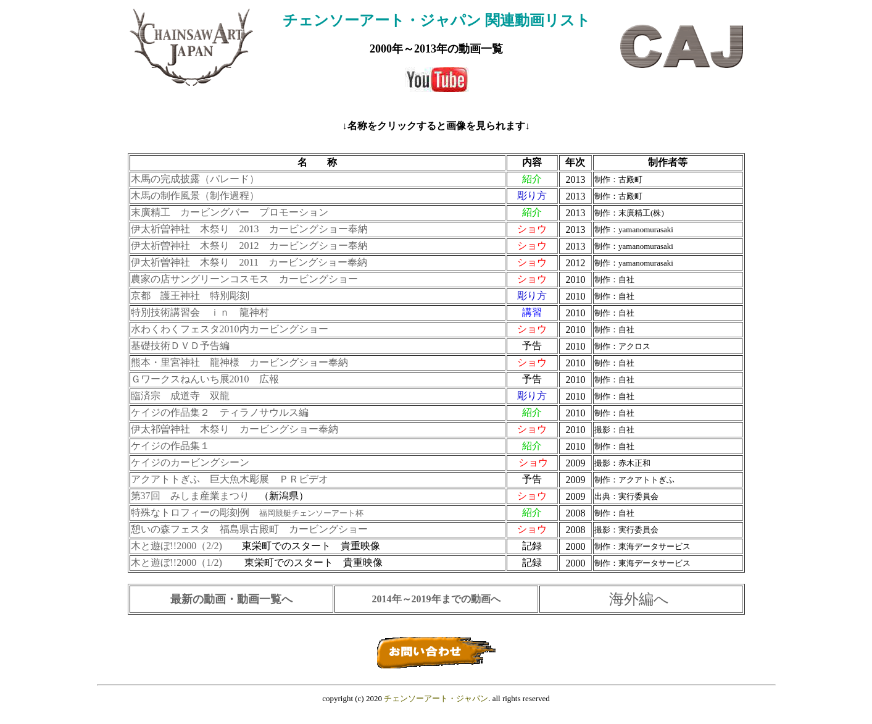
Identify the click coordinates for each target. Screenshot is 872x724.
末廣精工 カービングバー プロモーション (229, 212)
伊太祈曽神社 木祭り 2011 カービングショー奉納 (249, 262)
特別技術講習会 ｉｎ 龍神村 (200, 312)
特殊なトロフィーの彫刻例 (247, 512)
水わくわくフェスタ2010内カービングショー (229, 329)
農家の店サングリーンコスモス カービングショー (244, 279)
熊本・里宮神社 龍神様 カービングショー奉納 (239, 362)
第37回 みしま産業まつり (190, 495)
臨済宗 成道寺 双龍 (180, 395)
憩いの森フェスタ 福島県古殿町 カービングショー (249, 529)
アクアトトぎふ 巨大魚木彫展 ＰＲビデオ (229, 479)
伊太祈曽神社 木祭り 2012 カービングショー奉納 (249, 245)
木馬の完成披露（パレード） (195, 179)
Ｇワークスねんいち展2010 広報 (205, 379)
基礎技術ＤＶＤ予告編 (180, 345)
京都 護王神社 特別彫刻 (190, 295)
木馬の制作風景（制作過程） (196, 195)
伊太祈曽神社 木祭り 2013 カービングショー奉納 (249, 229)
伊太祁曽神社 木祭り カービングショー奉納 (234, 429)
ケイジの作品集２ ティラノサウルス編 (220, 412)
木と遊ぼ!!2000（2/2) (176, 546)
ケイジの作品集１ (170, 445)
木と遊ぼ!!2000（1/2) (178, 562)
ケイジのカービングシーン (190, 462)
